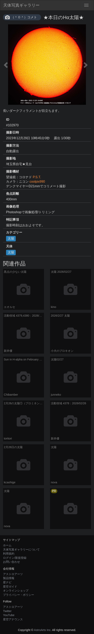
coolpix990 (37, 181)
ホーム (7, 545)
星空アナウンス (13, 619)
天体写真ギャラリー (21, 5)
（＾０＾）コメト (24, 17)
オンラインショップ (15, 590)
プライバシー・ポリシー (18, 594)
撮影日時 (12, 132)
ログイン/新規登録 (14, 557)
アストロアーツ (13, 574)
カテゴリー (14, 232)
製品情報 (8, 578)
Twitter (7, 611)
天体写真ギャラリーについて (21, 549)
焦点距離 (12, 193)
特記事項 (12, 219)
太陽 (11, 238)
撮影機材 (12, 171)
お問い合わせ (11, 561)
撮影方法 (12, 145)
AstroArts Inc (42, 630)
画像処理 (12, 206)
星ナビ (7, 582)
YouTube (9, 615)
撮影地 (11, 158)
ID (7, 119)
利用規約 (8, 553)
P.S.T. (37, 177)
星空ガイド (10, 586)
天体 (9, 246)
